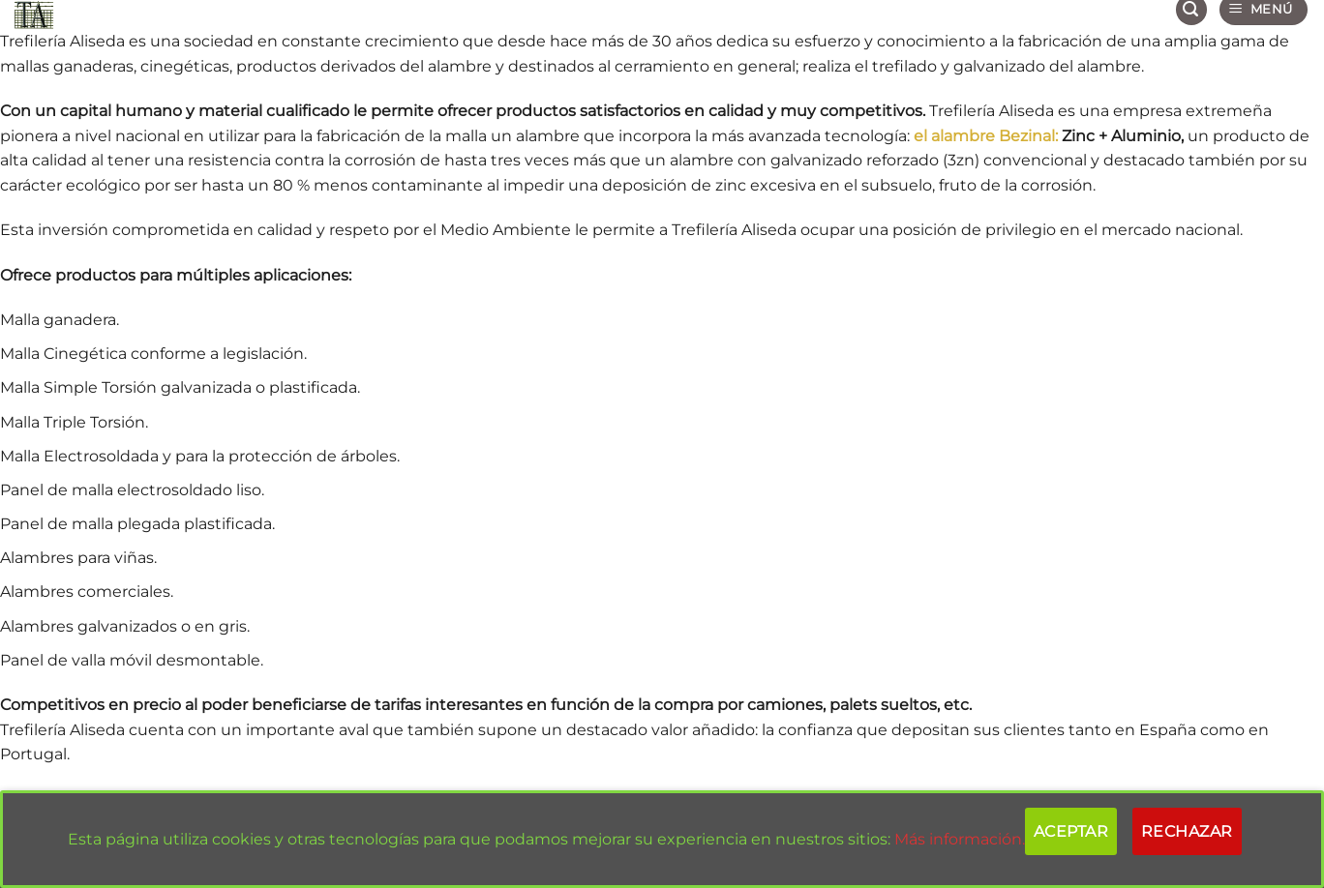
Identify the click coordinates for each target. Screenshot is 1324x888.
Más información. (959, 839)
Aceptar (1071, 831)
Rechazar (1187, 831)
